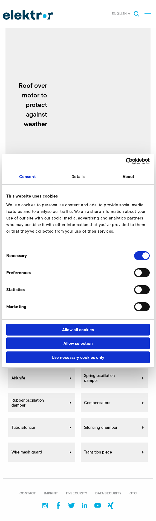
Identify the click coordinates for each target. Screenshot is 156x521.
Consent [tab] (27, 176)
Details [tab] (78, 176)
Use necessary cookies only (78, 357)
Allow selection (78, 343)
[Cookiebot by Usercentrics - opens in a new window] (126, 161)
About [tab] (129, 176)
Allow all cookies (78, 329)
